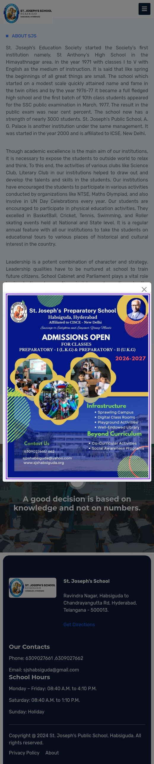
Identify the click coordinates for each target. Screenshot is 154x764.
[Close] (144, 289)
